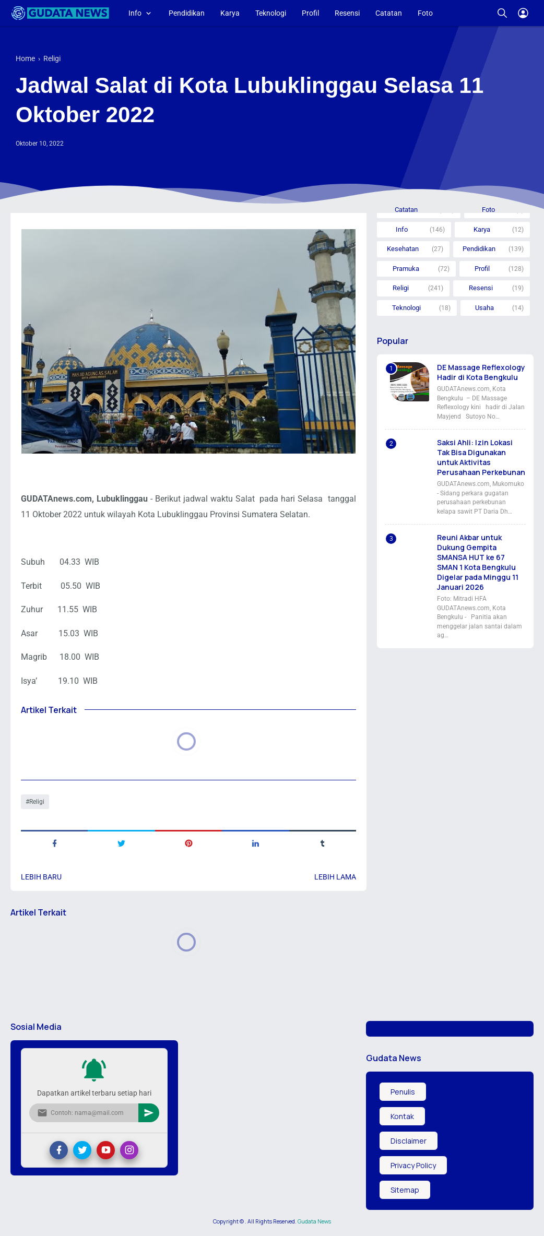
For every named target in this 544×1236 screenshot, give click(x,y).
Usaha (484, 308)
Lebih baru (41, 877)
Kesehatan (403, 249)
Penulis (403, 1092)
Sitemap (405, 1190)
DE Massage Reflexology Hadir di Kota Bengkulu (481, 372)
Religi (36, 801)
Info (134, 13)
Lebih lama (335, 877)
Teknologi (270, 13)
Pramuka (406, 268)
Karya (230, 13)
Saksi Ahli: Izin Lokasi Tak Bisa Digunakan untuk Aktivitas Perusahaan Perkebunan (481, 457)
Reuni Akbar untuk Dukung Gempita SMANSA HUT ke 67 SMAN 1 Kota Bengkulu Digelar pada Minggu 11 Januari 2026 (477, 562)
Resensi (347, 13)
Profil (310, 13)
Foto (425, 13)
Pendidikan (187, 13)
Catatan (388, 13)
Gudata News (314, 1221)
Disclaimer (409, 1141)
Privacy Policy (413, 1165)
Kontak (402, 1116)
